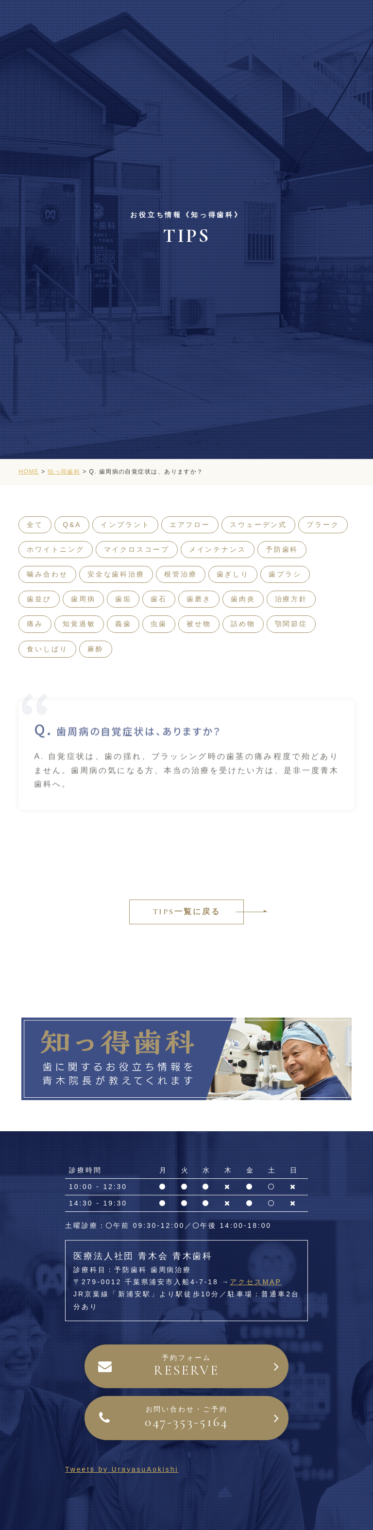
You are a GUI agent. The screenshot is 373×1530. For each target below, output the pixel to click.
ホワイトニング (55, 549)
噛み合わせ (47, 574)
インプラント (125, 524)
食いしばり (47, 649)
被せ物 (198, 624)
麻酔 (95, 649)
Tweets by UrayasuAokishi (121, 1469)
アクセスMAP (256, 1282)
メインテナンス (217, 549)
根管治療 (180, 574)
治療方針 (291, 599)
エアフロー (190, 524)
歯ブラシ (285, 574)
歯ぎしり (233, 574)
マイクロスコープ (137, 549)
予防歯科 (282, 549)
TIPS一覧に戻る (186, 912)
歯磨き (198, 599)
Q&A (72, 524)
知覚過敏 (79, 624)
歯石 (159, 599)
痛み (35, 624)
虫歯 (159, 624)
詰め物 (243, 624)
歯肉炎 (243, 599)
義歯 (123, 624)
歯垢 (123, 599)
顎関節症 (291, 624)
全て (35, 524)
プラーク (322, 524)
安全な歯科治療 (116, 574)
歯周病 (83, 599)
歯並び (39, 599)
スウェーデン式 (258, 524)
